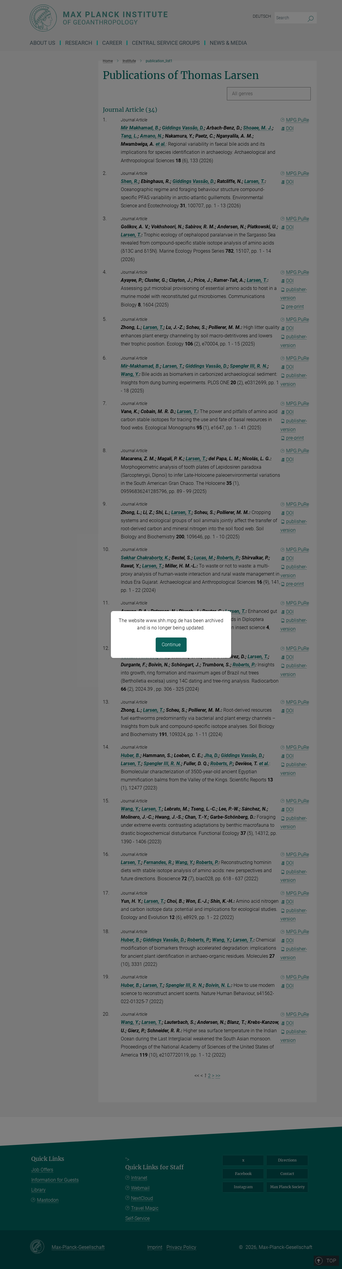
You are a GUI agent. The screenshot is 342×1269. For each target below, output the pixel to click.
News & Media (228, 43)
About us (42, 43)
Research (78, 43)
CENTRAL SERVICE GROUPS (166, 43)
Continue (171, 644)
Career (112, 43)
